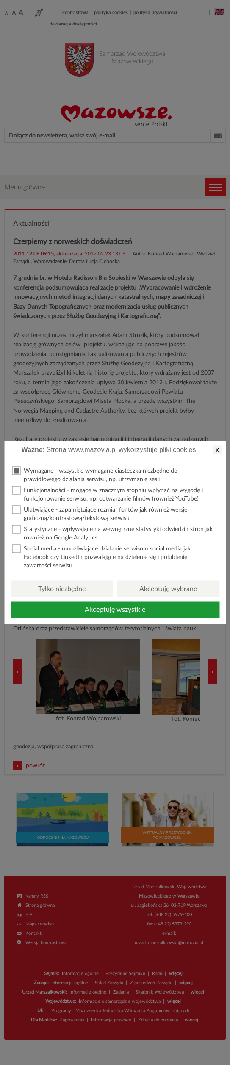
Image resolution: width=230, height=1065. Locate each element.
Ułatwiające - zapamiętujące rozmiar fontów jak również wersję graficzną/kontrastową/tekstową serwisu (99, 513)
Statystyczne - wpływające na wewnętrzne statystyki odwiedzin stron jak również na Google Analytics (112, 532)
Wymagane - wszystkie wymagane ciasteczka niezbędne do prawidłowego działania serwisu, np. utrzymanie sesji (94, 474)
